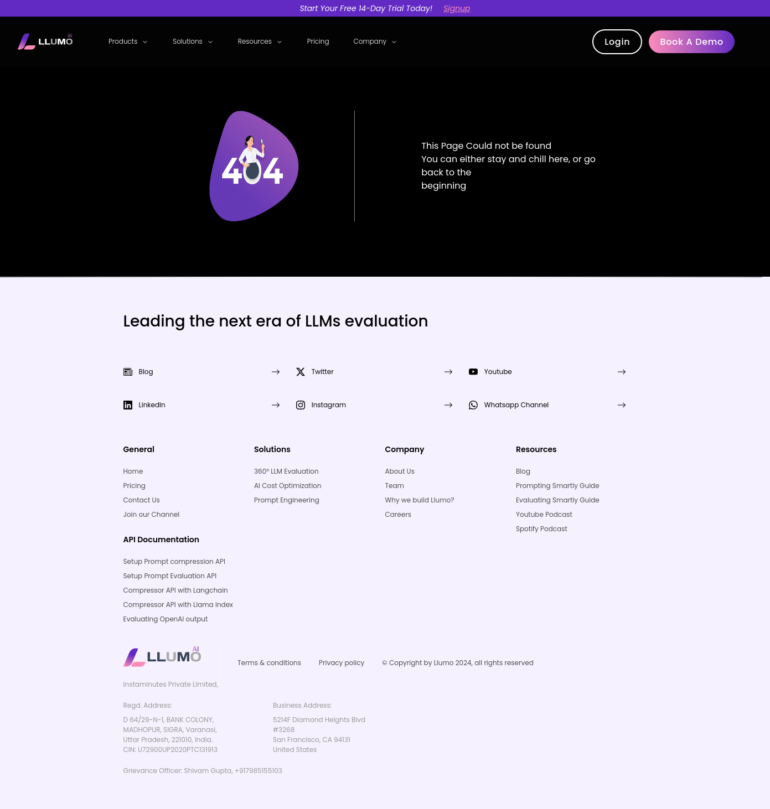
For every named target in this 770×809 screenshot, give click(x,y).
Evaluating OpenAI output (165, 619)
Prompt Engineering (286, 500)
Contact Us (141, 500)
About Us (400, 471)
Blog (523, 471)
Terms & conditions (269, 662)
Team (394, 485)
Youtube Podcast (544, 514)
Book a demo (692, 41)
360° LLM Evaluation (286, 471)
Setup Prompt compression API (174, 561)
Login (617, 41)
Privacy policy (341, 662)
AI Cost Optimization (287, 485)
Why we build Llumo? (419, 500)
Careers (398, 514)
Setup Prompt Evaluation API (170, 575)
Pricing (318, 41)
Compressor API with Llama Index (178, 604)
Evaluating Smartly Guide (558, 500)
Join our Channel (151, 514)
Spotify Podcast (541, 528)
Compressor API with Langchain (175, 590)
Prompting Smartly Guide (558, 485)
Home (133, 471)
